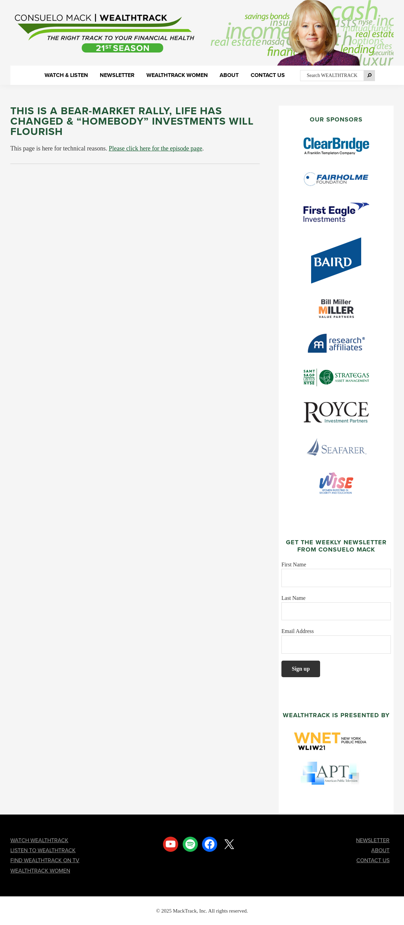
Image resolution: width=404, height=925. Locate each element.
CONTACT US (372, 860)
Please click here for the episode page (155, 148)
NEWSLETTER (372, 840)
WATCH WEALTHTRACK (39, 840)
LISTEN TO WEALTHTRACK (43, 850)
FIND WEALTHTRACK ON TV (44, 860)
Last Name (293, 598)
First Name (293, 564)
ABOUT (380, 850)
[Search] (369, 75)
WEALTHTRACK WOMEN (40, 871)
